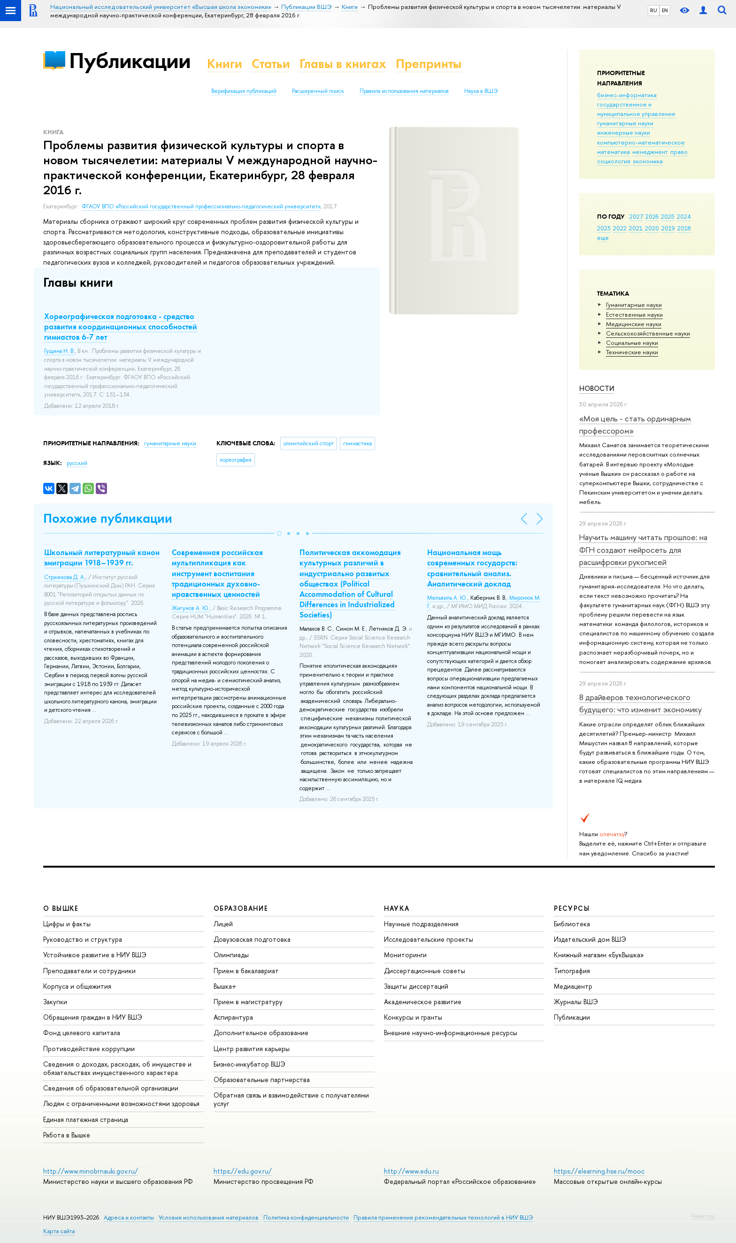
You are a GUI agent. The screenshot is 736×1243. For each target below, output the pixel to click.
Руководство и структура (82, 939)
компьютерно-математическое (641, 142)
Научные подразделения (421, 923)
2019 (668, 228)
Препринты (428, 63)
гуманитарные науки (625, 123)
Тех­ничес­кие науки (632, 352)
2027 (636, 216)
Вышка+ (225, 986)
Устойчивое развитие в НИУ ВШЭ (94, 954)
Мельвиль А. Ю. (447, 598)
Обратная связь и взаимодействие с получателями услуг (291, 1099)
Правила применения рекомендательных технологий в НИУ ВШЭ (443, 1217)
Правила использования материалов (404, 91)
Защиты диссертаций (416, 986)
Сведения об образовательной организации (110, 1087)
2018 (684, 228)
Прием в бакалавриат (246, 970)
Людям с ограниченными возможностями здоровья (121, 1103)
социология (613, 161)
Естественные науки (634, 314)
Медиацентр (573, 986)
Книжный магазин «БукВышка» (599, 954)
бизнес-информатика (627, 95)
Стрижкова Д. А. (64, 577)
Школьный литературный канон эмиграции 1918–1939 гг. (102, 557)
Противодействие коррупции (89, 1048)
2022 (620, 228)
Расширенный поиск (318, 91)
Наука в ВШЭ (481, 91)
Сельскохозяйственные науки (648, 333)
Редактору (703, 1215)
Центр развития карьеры (252, 1048)
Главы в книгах (342, 63)
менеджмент (650, 151)
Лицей (223, 923)
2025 (668, 216)
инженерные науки (623, 132)
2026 (652, 216)
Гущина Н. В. (59, 351)
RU (653, 10)
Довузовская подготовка (252, 939)
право (679, 151)
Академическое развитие (422, 1001)
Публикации (130, 60)
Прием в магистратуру (248, 1001)
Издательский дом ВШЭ (590, 939)
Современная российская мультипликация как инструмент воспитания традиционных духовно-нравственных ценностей (217, 573)
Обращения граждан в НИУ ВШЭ (92, 1017)
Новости (596, 388)
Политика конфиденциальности (306, 1217)
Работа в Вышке (66, 1134)
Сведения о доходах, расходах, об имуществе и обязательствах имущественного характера (117, 1068)
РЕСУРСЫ (572, 908)
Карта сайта (59, 1231)
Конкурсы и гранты (413, 1017)
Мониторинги (405, 954)
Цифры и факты (67, 923)
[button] (279, 533)
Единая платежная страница (85, 1119)
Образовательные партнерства (262, 1079)
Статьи (271, 63)
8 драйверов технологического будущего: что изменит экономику (640, 703)
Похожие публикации (107, 518)
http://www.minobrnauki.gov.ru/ (90, 1171)
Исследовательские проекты (428, 939)
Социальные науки (632, 342)
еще (603, 237)
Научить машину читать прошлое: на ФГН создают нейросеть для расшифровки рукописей (643, 549)
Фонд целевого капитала (81, 1032)
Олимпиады (231, 954)
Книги (224, 63)
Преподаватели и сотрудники (89, 970)
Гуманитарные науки (634, 304)
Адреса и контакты (129, 1217)
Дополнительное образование (261, 1032)
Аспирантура (233, 1017)
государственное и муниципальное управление (636, 109)
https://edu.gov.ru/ (243, 1171)
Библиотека (572, 923)
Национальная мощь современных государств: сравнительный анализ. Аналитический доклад (472, 567)
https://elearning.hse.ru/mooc (599, 1171)
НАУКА (397, 908)
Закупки (55, 1001)
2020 (652, 228)
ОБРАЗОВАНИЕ (241, 908)
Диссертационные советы (424, 970)
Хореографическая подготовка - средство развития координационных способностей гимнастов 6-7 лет (120, 326)
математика (613, 151)
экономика (648, 161)
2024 (684, 216)
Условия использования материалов (209, 1217)
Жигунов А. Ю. (191, 608)
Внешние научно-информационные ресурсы (450, 1032)
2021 (636, 228)
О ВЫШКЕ (61, 908)
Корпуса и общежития (77, 986)
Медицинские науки (633, 324)
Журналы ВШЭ (576, 1001)
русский (77, 463)
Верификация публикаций (243, 91)
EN (665, 10)
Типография (572, 970)
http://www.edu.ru (411, 1171)
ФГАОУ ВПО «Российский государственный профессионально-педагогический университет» (201, 206)
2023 (604, 228)
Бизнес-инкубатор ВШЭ (249, 1064)
